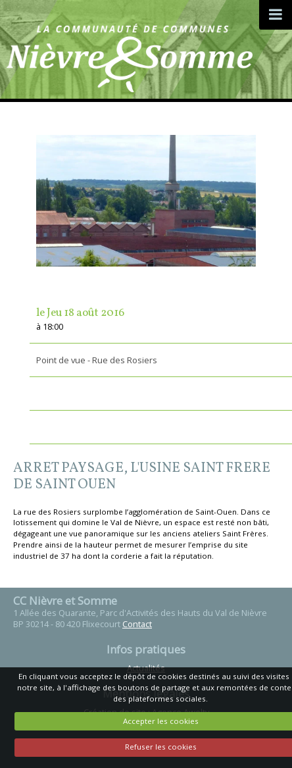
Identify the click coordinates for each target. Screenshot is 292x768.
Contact (137, 624)
